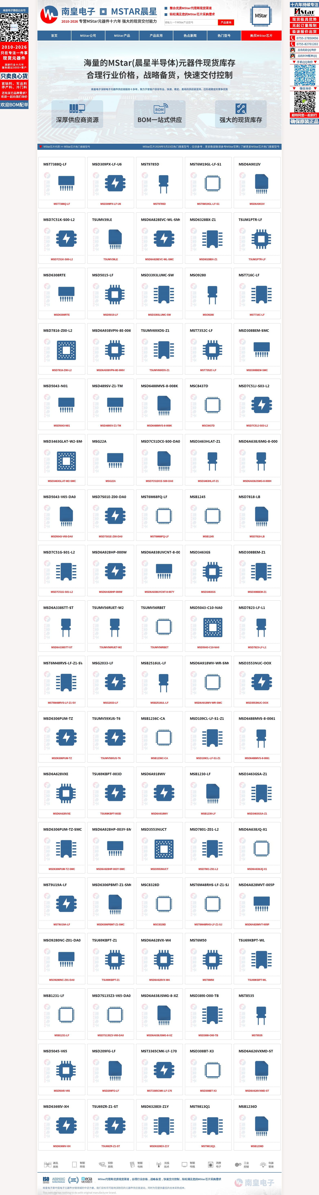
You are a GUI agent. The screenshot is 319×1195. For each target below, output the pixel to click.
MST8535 (257, 1035)
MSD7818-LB (257, 536)
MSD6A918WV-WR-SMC (208, 702)
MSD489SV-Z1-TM (110, 425)
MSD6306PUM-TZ (62, 758)
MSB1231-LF (62, 1035)
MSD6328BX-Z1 (208, 259)
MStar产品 (122, 35)
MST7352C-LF (208, 370)
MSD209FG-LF (110, 1090)
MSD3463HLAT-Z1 (208, 481)
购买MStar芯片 (261, 35)
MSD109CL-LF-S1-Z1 (208, 758)
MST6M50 (208, 980)
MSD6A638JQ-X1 (257, 869)
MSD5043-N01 (62, 425)
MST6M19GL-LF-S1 (208, 204)
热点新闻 (190, 35)
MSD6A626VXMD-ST (257, 1090)
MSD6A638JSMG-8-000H (257, 481)
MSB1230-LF (208, 813)
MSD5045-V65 (62, 1090)
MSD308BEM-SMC (257, 370)
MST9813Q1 (208, 1146)
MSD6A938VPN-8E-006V (111, 370)
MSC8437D (208, 425)
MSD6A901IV (257, 204)
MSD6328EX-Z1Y (159, 1146)
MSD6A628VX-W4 (159, 980)
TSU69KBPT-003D (110, 813)
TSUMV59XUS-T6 (111, 758)
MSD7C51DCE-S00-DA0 (159, 481)
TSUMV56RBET (159, 647)
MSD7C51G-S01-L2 (62, 592)
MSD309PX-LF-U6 (111, 204)
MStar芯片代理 (52, 146)
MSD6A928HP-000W (110, 592)
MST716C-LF (257, 314)
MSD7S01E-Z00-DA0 (110, 536)
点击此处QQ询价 (307, 50)
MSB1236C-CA (159, 758)
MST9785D (159, 204)
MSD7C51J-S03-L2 (257, 425)
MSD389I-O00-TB (208, 1035)
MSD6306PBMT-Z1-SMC (110, 924)
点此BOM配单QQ (307, 55)
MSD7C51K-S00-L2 (62, 259)
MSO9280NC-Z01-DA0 (61, 980)
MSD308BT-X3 (208, 1090)
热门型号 (224, 35)
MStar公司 (88, 35)
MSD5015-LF (110, 314)
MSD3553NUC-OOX (257, 702)
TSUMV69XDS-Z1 (159, 370)
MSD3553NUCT (159, 869)
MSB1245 (208, 536)
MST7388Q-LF (62, 204)
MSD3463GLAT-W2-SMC (62, 481)
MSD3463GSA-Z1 (257, 813)
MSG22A (111, 481)
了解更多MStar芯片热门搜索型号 (260, 146)
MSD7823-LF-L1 (257, 647)
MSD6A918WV (159, 813)
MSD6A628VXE (62, 813)
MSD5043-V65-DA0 (62, 536)
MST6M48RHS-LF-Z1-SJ (208, 924)
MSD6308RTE (62, 314)
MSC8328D (159, 924)
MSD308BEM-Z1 (257, 592)
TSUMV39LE (111, 259)
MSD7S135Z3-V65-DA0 (111, 1035)
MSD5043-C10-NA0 (208, 647)
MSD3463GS (208, 592)
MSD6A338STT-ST (61, 647)
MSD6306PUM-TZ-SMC (62, 869)
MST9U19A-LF (62, 924)
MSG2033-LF (110, 702)
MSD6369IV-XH (62, 1146)
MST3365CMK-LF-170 (159, 1090)
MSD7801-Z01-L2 (208, 869)
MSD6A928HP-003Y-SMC (110, 869)
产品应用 (156, 35)
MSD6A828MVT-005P (257, 924)
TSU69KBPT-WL (257, 980)
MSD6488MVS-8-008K (159, 425)
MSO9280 (208, 314)
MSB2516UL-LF (159, 702)
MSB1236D (257, 1146)
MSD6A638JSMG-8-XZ (159, 1035)
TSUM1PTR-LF (257, 259)
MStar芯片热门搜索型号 (77, 146)
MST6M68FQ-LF (159, 536)
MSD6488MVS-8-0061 (257, 758)
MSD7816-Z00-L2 (62, 370)
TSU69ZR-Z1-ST (111, 1146)
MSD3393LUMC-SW (159, 314)
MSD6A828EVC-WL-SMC (159, 259)
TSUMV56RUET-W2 (110, 647)
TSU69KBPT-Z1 (110, 980)
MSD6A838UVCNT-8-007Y (159, 592)
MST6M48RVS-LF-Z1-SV (62, 702)
